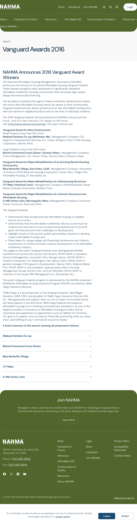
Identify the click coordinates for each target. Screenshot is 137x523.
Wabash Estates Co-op (17, 336)
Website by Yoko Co (124, 498)
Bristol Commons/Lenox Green (22, 346)
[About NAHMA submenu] (9, 26)
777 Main (8, 366)
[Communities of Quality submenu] (102, 19)
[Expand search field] (117, 7)
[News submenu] (4, 19)
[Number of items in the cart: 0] (110, 7)
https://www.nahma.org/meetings (27, 124)
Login (130, 7)
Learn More (68, 420)
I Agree (106, 516)
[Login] (104, 7)
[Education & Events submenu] (26, 19)
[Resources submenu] (130, 19)
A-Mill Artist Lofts (14, 377)
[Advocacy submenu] (52, 19)
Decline (125, 516)
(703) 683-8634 (17, 464)
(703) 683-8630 (21, 459)
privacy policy (63, 516)
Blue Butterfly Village (16, 356)
